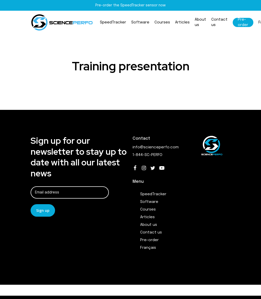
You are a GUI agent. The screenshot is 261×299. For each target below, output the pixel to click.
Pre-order (149, 240)
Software (149, 202)
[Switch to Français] (168, 248)
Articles (147, 217)
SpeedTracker (153, 194)
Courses (148, 209)
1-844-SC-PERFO (147, 155)
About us (148, 225)
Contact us (151, 232)
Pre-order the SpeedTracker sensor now (130, 5)
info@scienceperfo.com (156, 147)
